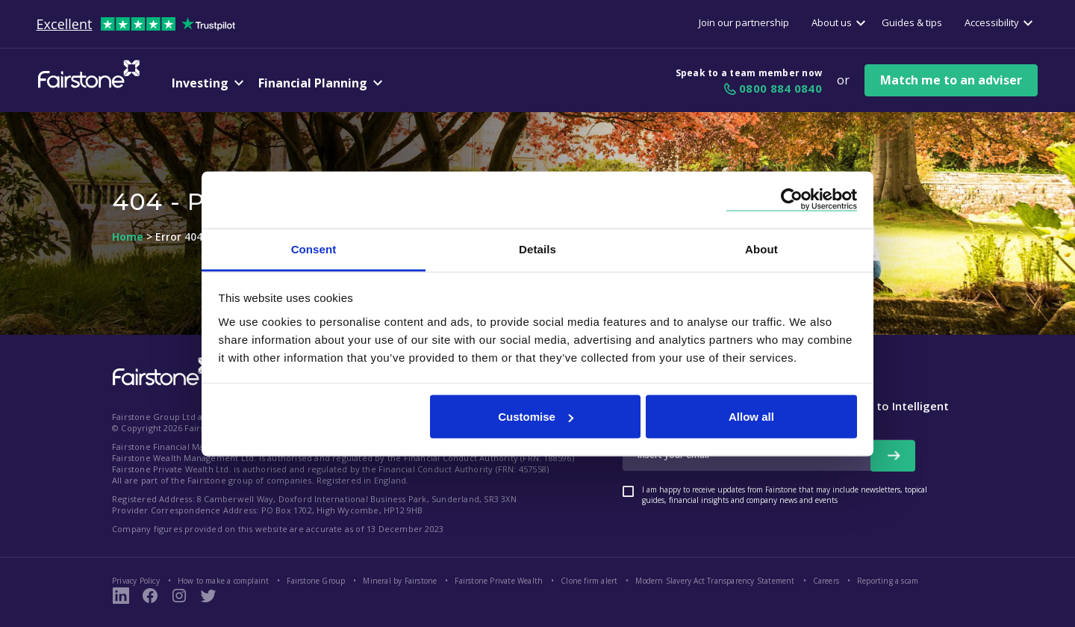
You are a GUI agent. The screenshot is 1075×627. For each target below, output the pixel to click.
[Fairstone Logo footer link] (160, 373)
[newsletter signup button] (892, 456)
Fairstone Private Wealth (499, 580)
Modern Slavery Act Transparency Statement (714, 580)
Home (127, 237)
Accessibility (992, 22)
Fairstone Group (316, 580)
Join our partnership (744, 22)
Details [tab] (537, 248)
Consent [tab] (314, 248)
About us (831, 22)
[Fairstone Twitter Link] (208, 596)
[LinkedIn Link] (121, 596)
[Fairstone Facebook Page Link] (150, 596)
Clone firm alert (589, 580)
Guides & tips (912, 22)
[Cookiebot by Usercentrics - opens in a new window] (791, 199)
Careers (826, 580)
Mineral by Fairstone (400, 580)
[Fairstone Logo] (85, 86)
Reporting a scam (887, 580)
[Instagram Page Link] (179, 596)
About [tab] (761, 248)
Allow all (751, 416)
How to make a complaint (223, 580)
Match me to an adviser (951, 80)
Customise (535, 416)
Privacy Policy (136, 580)
